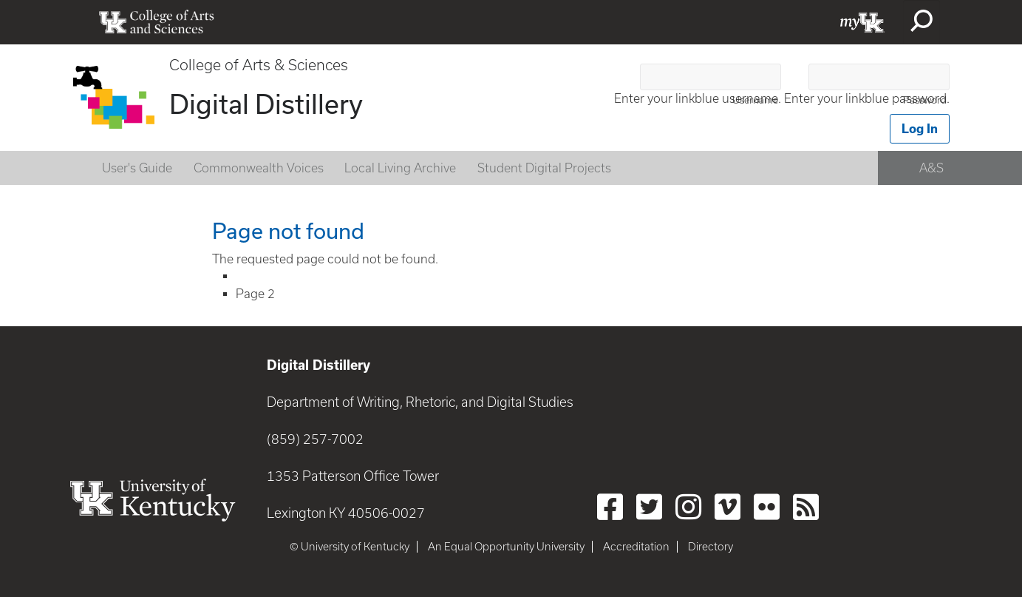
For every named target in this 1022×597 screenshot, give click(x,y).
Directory (710, 547)
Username (755, 100)
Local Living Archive (400, 168)
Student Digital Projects (544, 168)
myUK (862, 22)
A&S (931, 168)
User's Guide (137, 168)
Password (925, 100)
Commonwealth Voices (259, 168)
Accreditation (636, 547)
